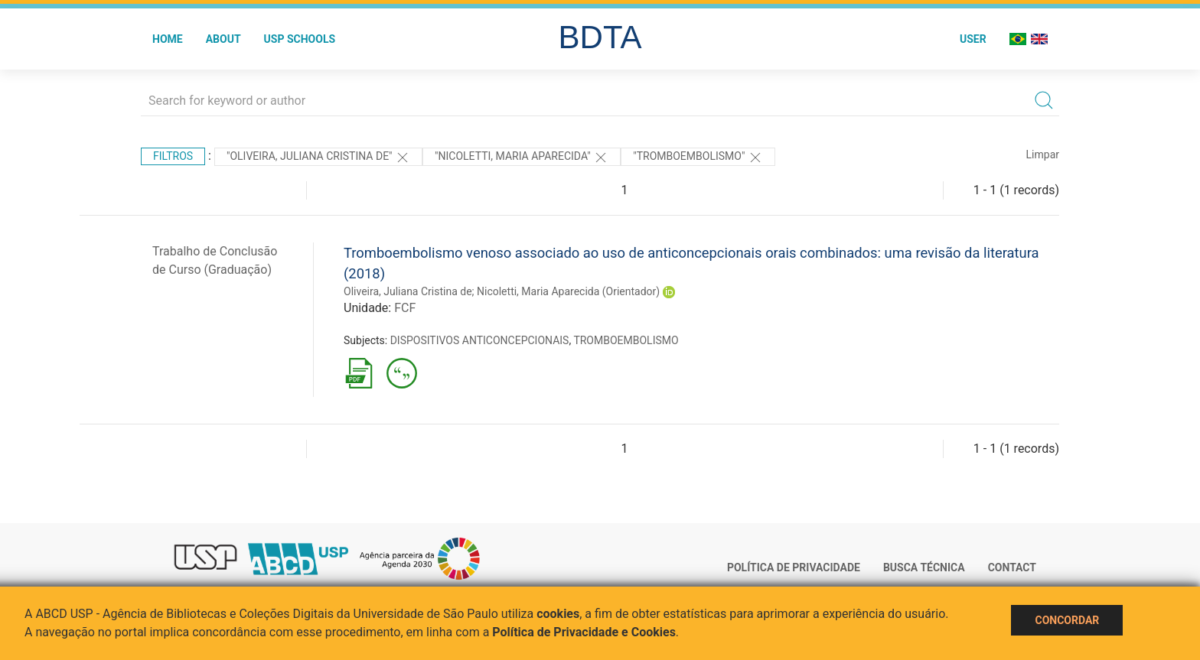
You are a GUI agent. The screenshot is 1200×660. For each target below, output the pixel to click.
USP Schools (300, 39)
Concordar (1067, 620)
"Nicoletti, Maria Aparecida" (521, 157)
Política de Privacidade (793, 567)
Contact (1012, 567)
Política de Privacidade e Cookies (584, 632)
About (223, 39)
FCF (405, 308)
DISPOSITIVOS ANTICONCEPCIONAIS (479, 340)
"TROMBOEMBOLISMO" (698, 157)
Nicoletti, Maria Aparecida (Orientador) (568, 291)
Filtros (173, 156)
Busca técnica (924, 567)
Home (167, 39)
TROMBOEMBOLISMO (625, 340)
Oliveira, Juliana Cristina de (408, 291)
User (973, 39)
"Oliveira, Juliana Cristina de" (318, 157)
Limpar (1042, 154)
